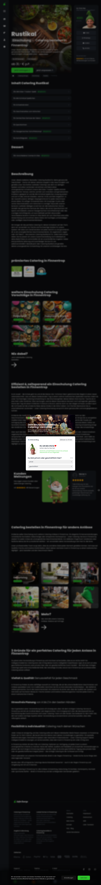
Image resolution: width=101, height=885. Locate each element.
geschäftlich (33, 466)
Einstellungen (68, 878)
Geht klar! (83, 878)
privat (31, 462)
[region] (50, 878)
